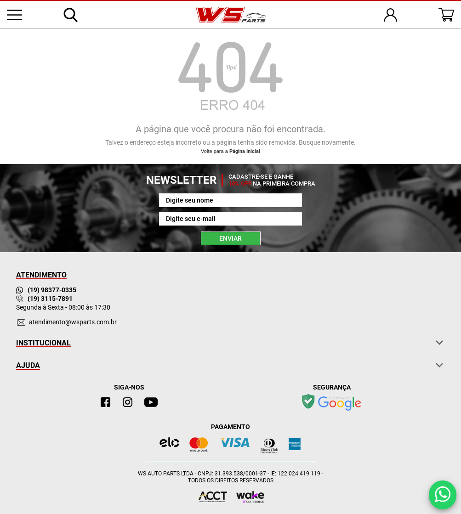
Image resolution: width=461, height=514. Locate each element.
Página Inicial (244, 151)
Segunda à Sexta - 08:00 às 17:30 (63, 307)
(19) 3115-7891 (44, 298)
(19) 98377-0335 (46, 290)
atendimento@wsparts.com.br (73, 322)
